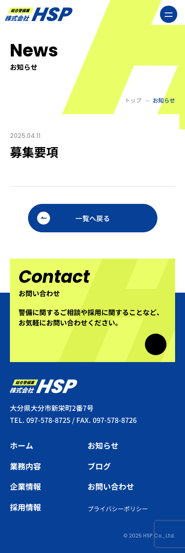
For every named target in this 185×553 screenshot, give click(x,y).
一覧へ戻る (92, 218)
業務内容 (25, 466)
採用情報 (25, 506)
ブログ (99, 466)
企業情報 (25, 486)
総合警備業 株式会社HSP (38, 14)
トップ (133, 100)
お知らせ (103, 445)
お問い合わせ (111, 486)
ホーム (21, 445)
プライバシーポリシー (118, 508)
